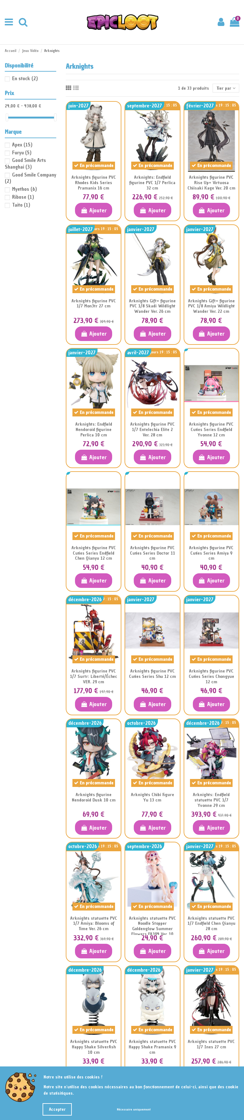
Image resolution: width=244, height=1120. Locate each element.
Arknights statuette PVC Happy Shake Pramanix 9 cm (152, 1047)
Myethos (24, 188)
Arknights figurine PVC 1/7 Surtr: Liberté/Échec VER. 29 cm (93, 676)
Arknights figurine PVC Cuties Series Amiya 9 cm (211, 553)
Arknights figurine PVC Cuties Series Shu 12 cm (152, 673)
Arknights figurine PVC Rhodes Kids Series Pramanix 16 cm (93, 182)
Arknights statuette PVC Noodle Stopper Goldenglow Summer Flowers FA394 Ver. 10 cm (152, 929)
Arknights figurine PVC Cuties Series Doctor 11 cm (152, 553)
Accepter (57, 1109)
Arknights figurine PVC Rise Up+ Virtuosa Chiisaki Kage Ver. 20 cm (211, 182)
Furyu (21, 152)
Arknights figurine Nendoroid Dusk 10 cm (94, 797)
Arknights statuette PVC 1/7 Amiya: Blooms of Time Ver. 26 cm (93, 923)
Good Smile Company (30, 178)
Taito (21, 204)
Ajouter (93, 210)
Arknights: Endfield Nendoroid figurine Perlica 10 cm (93, 429)
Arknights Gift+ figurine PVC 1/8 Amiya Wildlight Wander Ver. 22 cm (211, 306)
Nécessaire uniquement (134, 1109)
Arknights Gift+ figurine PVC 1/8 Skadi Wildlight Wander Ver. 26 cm (152, 306)
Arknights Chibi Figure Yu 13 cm (152, 797)
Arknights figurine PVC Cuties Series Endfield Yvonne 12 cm (211, 429)
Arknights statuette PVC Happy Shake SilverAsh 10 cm (93, 1047)
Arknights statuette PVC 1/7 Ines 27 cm (211, 1044)
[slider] (7, 117)
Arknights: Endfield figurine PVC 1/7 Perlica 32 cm (152, 182)
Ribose (23, 196)
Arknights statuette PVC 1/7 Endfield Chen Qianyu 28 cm (211, 923)
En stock (25, 78)
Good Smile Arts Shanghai (25, 163)
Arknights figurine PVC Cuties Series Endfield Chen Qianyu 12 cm (93, 553)
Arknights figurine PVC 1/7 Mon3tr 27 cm (93, 303)
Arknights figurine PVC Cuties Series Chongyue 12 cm (211, 676)
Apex (22, 144)
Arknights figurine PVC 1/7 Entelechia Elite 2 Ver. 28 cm (152, 429)
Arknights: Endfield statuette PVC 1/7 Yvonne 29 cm (211, 800)
